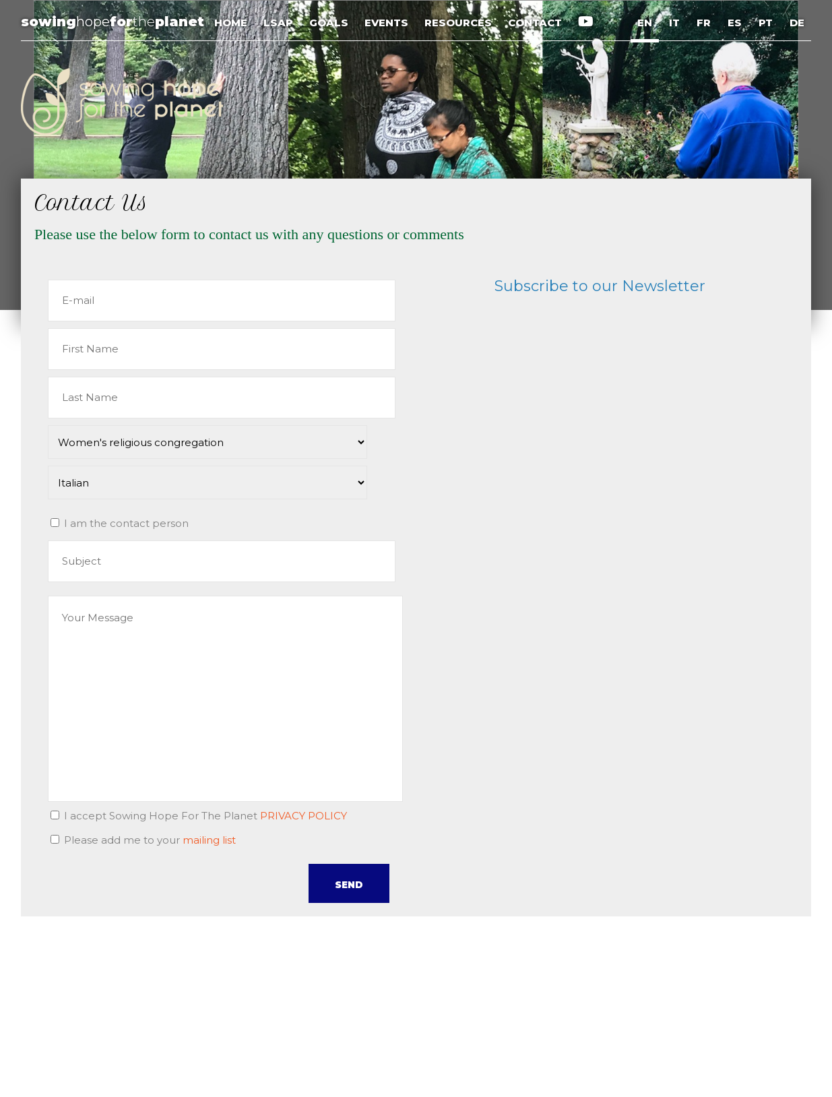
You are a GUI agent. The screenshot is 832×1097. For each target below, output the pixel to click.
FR (704, 22)
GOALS (330, 22)
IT (674, 22)
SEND (349, 884)
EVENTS (387, 22)
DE (797, 22)
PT (766, 22)
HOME (232, 22)
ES (735, 22)
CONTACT (536, 22)
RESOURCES (459, 22)
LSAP (279, 22)
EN (644, 22)
